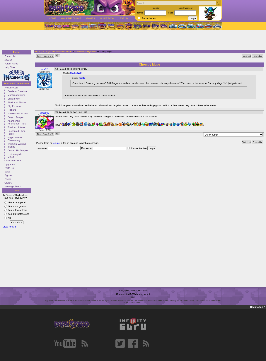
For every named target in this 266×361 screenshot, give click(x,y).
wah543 (44, 69)
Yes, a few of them (17, 210)
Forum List (10, 56)
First (39, 56)
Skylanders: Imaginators (16, 83)
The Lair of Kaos (16, 127)
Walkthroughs (71, 18)
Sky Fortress (14, 106)
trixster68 (44, 113)
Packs (7, 179)
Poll (17, 190)
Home (52, 18)
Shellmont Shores (17, 102)
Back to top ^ (257, 307)
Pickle (82, 78)
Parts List (9, 168)
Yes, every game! (17, 202)
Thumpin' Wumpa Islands (17, 145)
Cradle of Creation (17, 91)
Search (8, 60)
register (57, 143)
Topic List (246, 56)
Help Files (9, 67)
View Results (9, 226)
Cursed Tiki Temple (18, 150)
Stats (7, 171)
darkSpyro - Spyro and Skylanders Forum (53, 51)
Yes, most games (17, 206)
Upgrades (9, 164)
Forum (124, 18)
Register (156, 8)
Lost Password (185, 8)
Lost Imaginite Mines (15, 155)
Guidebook (107, 18)
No (9, 217)
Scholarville (14, 98)
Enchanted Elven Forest (16, 132)
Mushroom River (16, 95)
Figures (8, 175)
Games (90, 18)
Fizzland (12, 109)
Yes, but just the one (18, 214)
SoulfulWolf (76, 73)
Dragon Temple (16, 117)
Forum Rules (11, 63)
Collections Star (12, 160)
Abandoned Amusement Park (17, 122)
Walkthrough (11, 87)
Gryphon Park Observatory (15, 139)
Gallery (8, 182)
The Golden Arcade (18, 113)
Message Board (12, 186)
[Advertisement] (132, 40)
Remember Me (148, 18)
